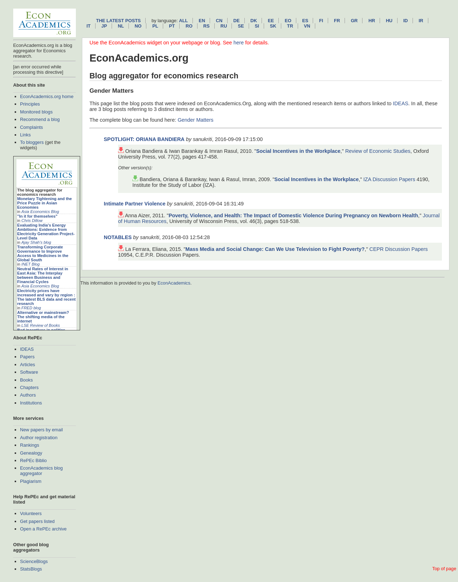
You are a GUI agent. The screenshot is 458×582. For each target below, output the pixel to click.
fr (337, 20)
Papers (27, 356)
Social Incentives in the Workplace (298, 151)
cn (219, 20)
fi (321, 20)
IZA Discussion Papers (389, 179)
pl (155, 26)
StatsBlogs (31, 569)
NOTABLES (118, 237)
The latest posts (118, 20)
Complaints (31, 127)
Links (25, 134)
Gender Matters (195, 120)
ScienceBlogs (34, 561)
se (241, 26)
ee (271, 20)
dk (253, 20)
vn (307, 26)
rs (206, 26)
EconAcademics (173, 283)
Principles (30, 104)
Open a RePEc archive (43, 529)
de (236, 20)
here (238, 42)
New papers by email (41, 429)
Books (26, 380)
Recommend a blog (40, 119)
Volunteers (31, 513)
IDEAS (27, 349)
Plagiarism (31, 481)
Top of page (444, 568)
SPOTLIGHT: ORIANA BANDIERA (144, 139)
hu (389, 20)
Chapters (29, 387)
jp (104, 26)
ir (421, 20)
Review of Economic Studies (377, 151)
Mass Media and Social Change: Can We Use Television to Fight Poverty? (275, 249)
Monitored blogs (36, 112)
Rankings (29, 445)
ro (189, 26)
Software (29, 372)
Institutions (31, 403)
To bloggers (32, 142)
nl (121, 26)
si (257, 26)
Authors (28, 395)
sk (273, 26)
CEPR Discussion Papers (398, 249)
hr (372, 20)
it (89, 26)
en (202, 20)
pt (172, 26)
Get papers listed (37, 521)
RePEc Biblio (33, 460)
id (405, 20)
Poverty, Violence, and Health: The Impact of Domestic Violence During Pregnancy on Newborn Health (293, 215)
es (305, 20)
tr (290, 26)
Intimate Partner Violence (134, 204)
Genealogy (31, 453)
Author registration (39, 437)
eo (288, 20)
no (138, 26)
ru (223, 26)
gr (354, 20)
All (183, 20)
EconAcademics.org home (46, 96)
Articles (27, 364)
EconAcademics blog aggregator (41, 470)
